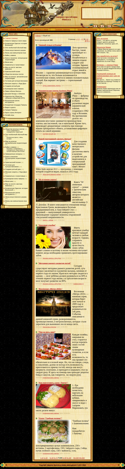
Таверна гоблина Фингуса (12, 29)
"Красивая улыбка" (47, 225)
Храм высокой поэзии (13, 162)
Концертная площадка (87, 29)
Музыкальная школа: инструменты (12, 193)
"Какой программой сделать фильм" (55, 139)
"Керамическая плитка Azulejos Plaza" (55, 91)
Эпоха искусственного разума (15, 197)
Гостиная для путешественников (11, 165)
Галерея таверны (62, 29)
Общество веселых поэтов (14, 129)
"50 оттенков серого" (47, 179)
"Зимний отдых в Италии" (50, 45)
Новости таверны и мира (37, 29)
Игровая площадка (112, 29)
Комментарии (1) (78, 284)
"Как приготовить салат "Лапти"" (53, 383)
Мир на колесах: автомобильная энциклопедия (16, 142)
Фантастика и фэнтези (49, 327)
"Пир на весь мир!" (47, 332)
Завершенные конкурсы (13, 154)
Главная (38, 35)
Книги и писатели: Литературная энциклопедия (15, 157)
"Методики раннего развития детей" (54, 263)
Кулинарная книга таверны (14, 178)
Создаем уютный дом (13, 169)
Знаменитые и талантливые (15, 176)
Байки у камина (10, 147)
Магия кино (9, 181)
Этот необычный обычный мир (16, 134)
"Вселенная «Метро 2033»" (50, 289)
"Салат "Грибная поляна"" (50, 418)
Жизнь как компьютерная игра (16, 201)
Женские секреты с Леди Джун (16, 172)
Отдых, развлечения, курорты (52, 85)
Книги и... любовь (48, 220)
